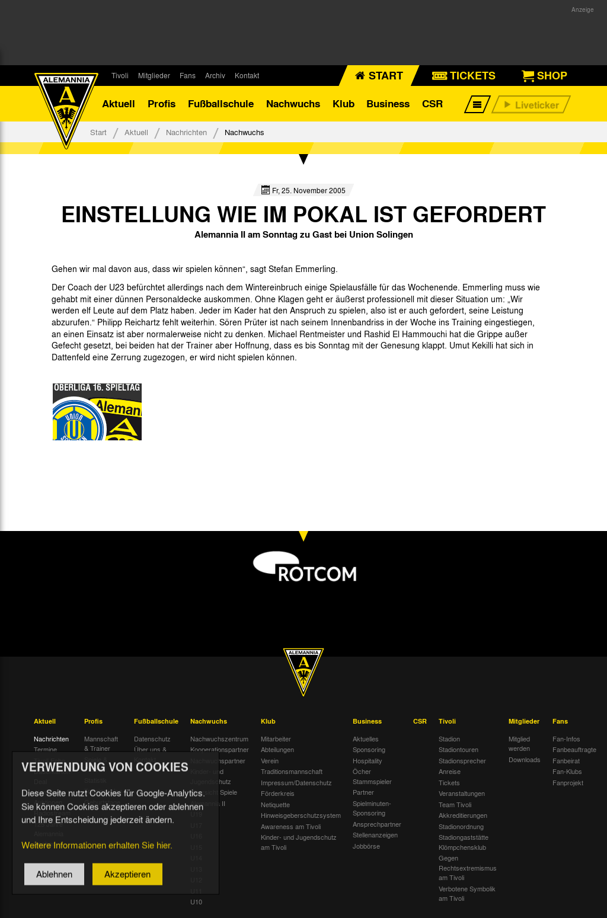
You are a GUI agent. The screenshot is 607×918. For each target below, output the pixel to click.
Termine (45, 749)
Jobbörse (366, 845)
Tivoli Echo (49, 760)
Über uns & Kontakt (150, 754)
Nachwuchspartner (217, 760)
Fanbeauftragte (574, 749)
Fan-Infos (566, 738)
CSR (432, 103)
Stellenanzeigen (375, 834)
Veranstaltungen (462, 793)
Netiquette (275, 804)
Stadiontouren (458, 749)
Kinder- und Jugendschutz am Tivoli (299, 842)
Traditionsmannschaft (291, 771)
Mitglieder (154, 75)
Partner (363, 792)
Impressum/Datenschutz (296, 782)
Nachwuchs (293, 103)
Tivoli (120, 75)
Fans (188, 75)
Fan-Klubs (567, 771)
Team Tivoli (455, 804)
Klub (343, 103)
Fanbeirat (566, 760)
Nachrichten (186, 131)
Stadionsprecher (462, 760)
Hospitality (367, 760)
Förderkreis (278, 793)
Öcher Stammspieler (372, 776)
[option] (97, 411)
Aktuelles (366, 738)
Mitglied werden (519, 743)
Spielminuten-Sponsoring (372, 808)
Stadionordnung (461, 826)
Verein (270, 760)
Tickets (449, 782)
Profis (161, 103)
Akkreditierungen (463, 815)
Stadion (449, 738)
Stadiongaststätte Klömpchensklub (463, 842)
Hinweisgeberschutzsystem (301, 815)
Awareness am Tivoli (291, 826)
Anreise (450, 771)
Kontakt (247, 75)
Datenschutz (152, 738)
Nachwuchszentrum (219, 738)
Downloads (525, 759)
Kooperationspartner (219, 749)
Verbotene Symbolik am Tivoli (467, 893)
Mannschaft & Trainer (101, 743)
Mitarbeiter (276, 738)
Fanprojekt (567, 782)
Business (388, 103)
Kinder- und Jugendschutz (210, 776)
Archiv (215, 75)
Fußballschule (221, 103)
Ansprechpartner (377, 824)
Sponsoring (369, 749)
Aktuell (118, 103)
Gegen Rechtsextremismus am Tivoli (468, 867)
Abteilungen (277, 749)
